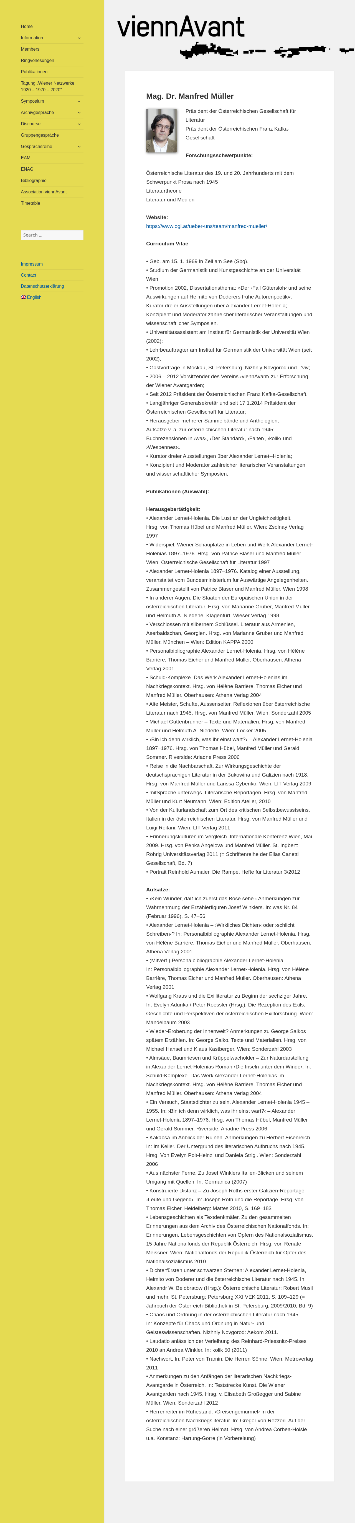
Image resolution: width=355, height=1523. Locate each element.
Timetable (30, 203)
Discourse (30, 123)
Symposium (32, 101)
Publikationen (34, 71)
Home (27, 26)
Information (32, 37)
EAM (26, 157)
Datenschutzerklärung (42, 286)
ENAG (27, 169)
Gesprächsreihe (36, 146)
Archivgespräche (37, 112)
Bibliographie (34, 180)
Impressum (32, 264)
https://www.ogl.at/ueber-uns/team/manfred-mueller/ (206, 226)
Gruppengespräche (40, 135)
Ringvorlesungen (37, 60)
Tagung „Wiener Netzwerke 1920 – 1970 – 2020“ (47, 86)
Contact (28, 275)
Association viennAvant (44, 192)
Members (30, 49)
